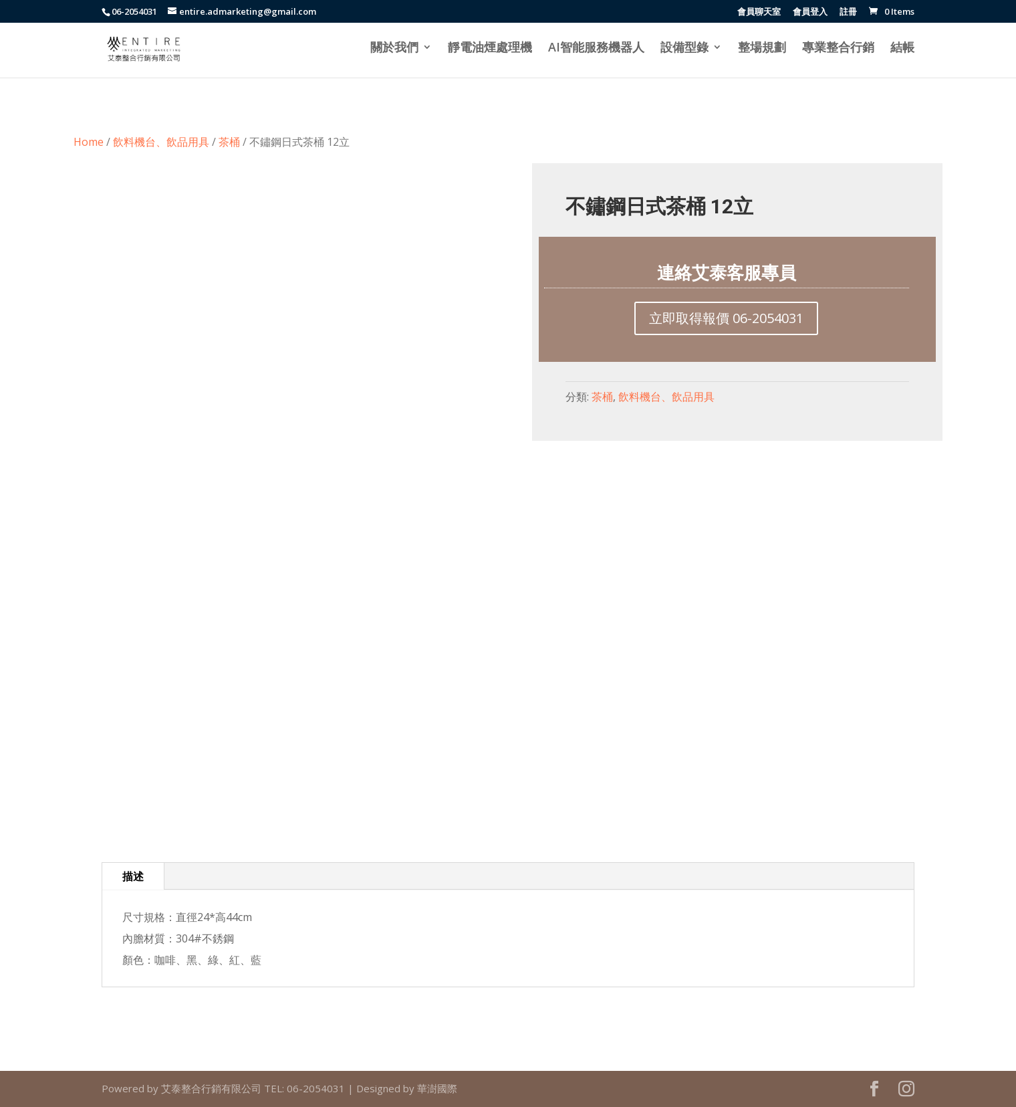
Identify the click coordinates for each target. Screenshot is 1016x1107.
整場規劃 (762, 48)
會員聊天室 (759, 12)
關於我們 (394, 48)
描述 (133, 876)
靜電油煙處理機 (490, 48)
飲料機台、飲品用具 (161, 141)
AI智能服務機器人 (596, 48)
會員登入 (810, 12)
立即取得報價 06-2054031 (726, 318)
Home (89, 141)
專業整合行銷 (838, 48)
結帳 (902, 48)
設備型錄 (684, 48)
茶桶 (229, 141)
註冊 (848, 12)
